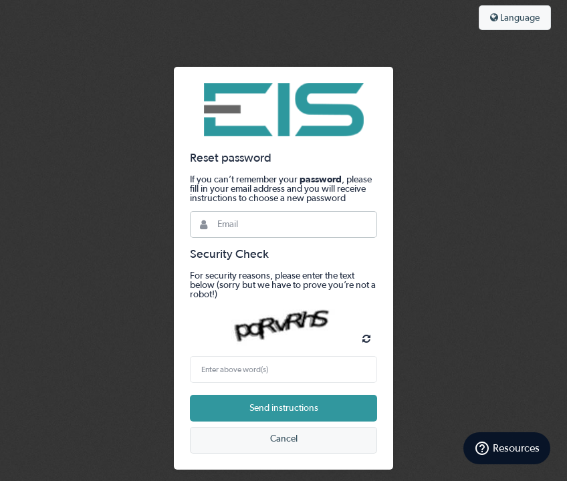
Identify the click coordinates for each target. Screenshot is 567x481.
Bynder (283, 109)
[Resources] (506, 448)
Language (515, 18)
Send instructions (283, 408)
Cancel (284, 439)
